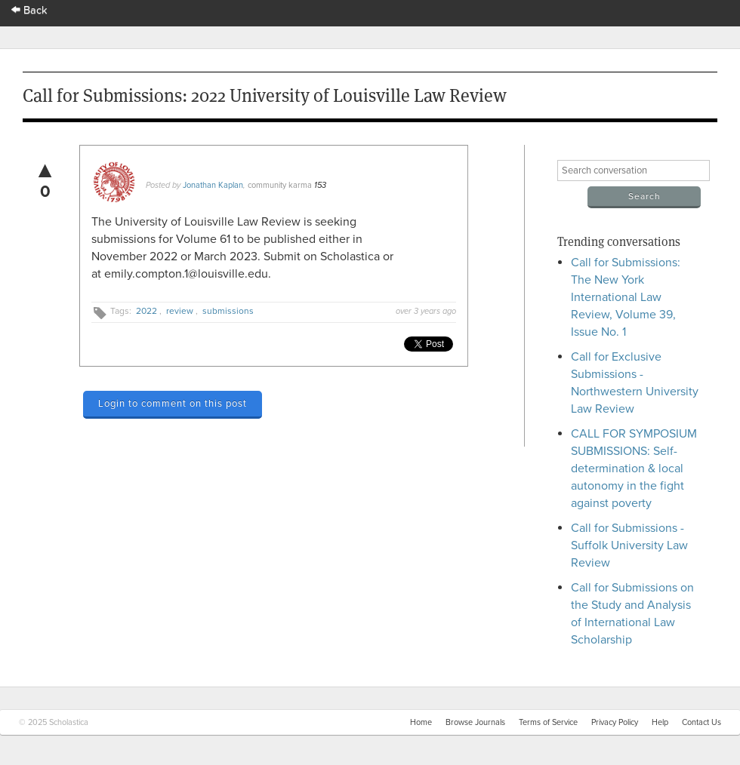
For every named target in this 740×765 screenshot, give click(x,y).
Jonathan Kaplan (213, 185)
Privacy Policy (614, 722)
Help (660, 722)
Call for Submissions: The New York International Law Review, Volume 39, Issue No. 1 (625, 297)
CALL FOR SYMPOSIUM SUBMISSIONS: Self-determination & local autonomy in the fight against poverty (634, 468)
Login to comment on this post (172, 404)
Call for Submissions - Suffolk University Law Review (629, 545)
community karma (280, 185)
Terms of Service (548, 722)
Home (421, 722)
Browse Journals (475, 722)
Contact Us (701, 722)
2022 (146, 311)
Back (29, 10)
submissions (228, 311)
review (179, 311)
